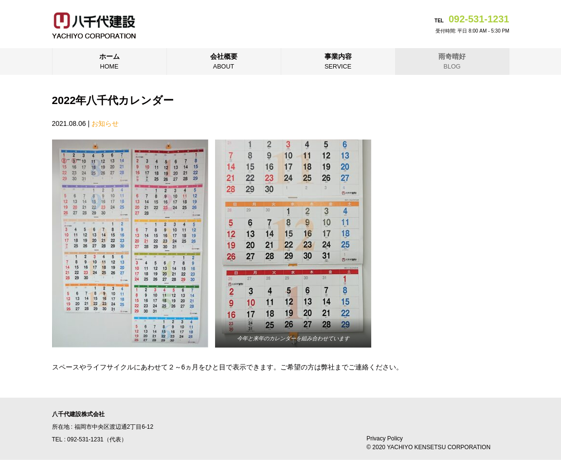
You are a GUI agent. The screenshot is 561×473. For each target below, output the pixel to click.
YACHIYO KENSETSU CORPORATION (438, 447)
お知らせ (105, 123)
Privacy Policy (384, 438)
